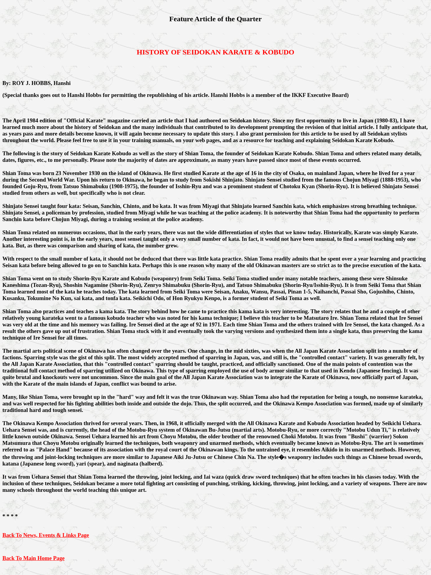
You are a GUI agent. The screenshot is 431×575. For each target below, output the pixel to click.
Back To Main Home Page (33, 558)
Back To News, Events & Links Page (45, 535)
